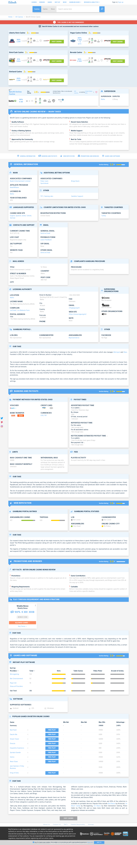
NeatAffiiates (14, 187)
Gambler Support (77, 196)
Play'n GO (13, 683)
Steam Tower (14, 739)
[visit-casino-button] (18, 41)
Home (10, 17)
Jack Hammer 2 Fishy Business (17, 767)
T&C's (66, 824)
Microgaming (14, 674)
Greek (24, 215)
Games (50, 2)
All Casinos (19, 17)
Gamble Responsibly (78, 824)
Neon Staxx (14, 761)
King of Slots (14, 773)
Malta (103, 99)
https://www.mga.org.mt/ (77, 314)
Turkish (29, 215)
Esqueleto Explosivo (17, 748)
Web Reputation (67, 156)
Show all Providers (16, 686)
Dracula (12, 743)
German (12, 218)
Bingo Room (75, 181)
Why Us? (57, 2)
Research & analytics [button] (92, 2)
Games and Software (111, 156)
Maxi (125, 352)
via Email (13, 310)
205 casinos (76, 92)
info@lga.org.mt (74, 308)
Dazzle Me (13, 734)
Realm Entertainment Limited (20, 181)
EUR (42, 415)
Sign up (120, 2)
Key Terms (22, 626)
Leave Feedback (46, 240)
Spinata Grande (15, 752)
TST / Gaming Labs (46, 196)
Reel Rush (13, 730)
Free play (53, 730)
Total (32, 671)
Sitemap (91, 824)
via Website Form (23, 310)
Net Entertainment (16, 678)
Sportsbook (44, 183)
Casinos (34, 2)
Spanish (18, 215)
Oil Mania (97, 806)
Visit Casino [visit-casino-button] (57, 41)
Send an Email (45, 233)
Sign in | (115, 2)
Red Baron (111, 803)
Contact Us (57, 824)
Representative (74, 338)
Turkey (103, 215)
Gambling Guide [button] (75, 2)
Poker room (44, 181)
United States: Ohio (89, 92)
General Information (26, 156)
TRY (45, 415)
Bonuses (42, 2)
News (64, 2)
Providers (14, 671)
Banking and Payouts (48, 156)
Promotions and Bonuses (88, 156)
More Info (90, 842)
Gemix (12, 757)
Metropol (116, 352)
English (12, 215)
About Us (46, 824)
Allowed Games (22, 623)
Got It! (99, 842)
